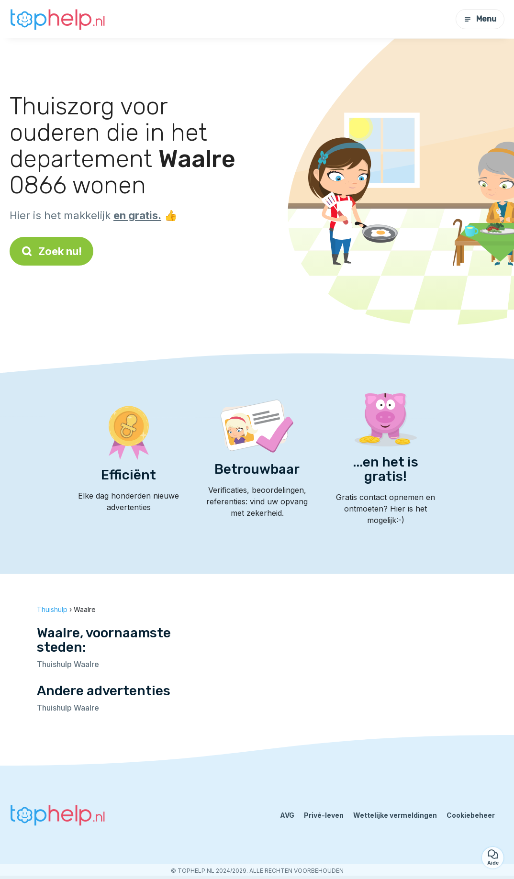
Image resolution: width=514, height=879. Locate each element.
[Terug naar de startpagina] (57, 19)
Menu (480, 18)
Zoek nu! (51, 251)
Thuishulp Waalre (68, 664)
